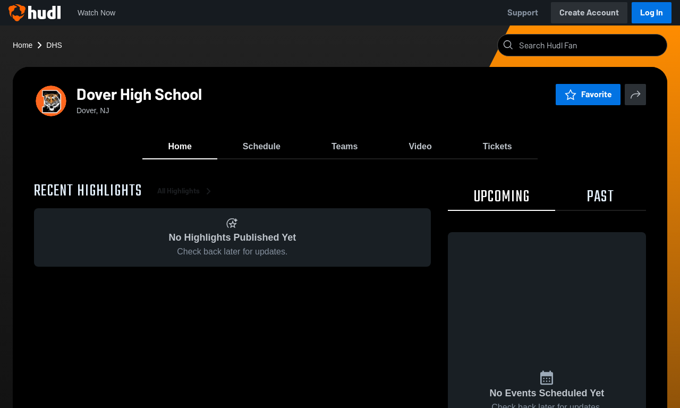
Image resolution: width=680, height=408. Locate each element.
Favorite (588, 94)
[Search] (590, 45)
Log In (651, 12)
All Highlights (186, 191)
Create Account (589, 12)
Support (522, 12)
